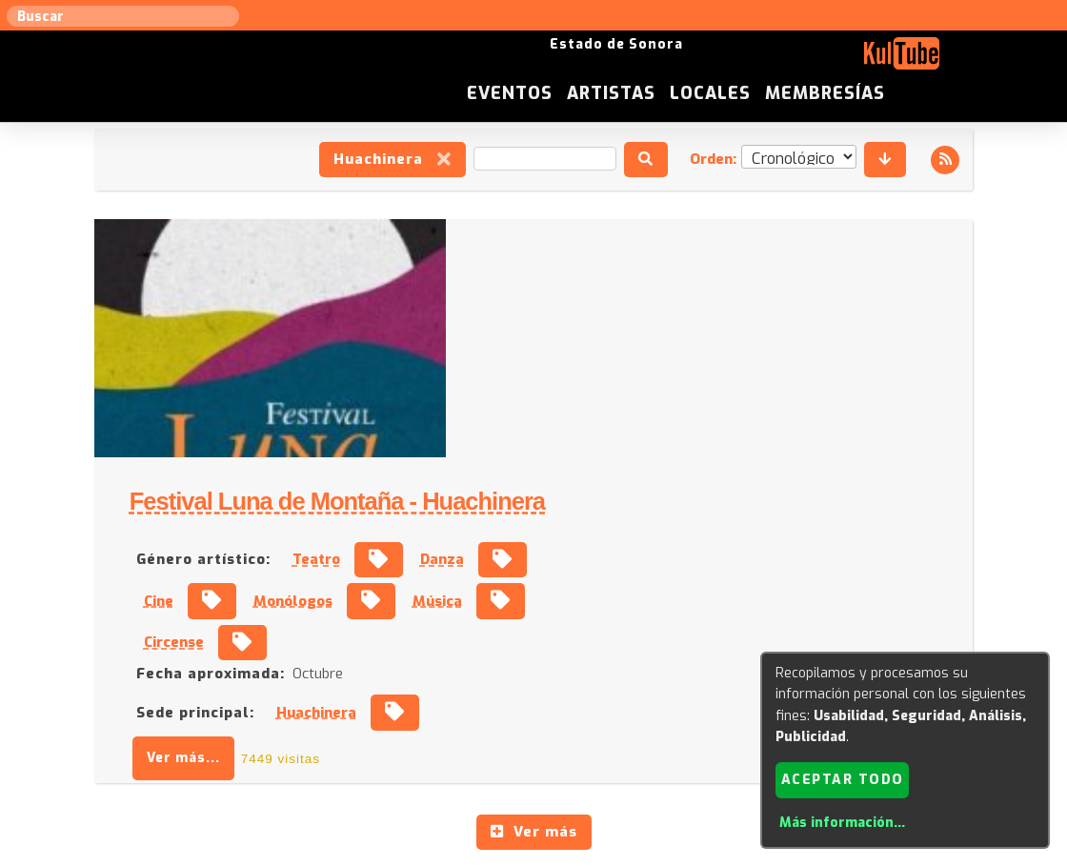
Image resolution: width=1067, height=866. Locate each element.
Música (783, 363)
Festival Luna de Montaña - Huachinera (683, 264)
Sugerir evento (397, 673)
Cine (504, 363)
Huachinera (391, 160)
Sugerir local (286, 673)
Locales (840, 61)
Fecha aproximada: (556, 436)
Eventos (640, 61)
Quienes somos (724, 673)
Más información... (842, 823)
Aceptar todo (842, 779)
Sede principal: (541, 474)
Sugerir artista (176, 673)
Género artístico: (549, 322)
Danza (788, 322)
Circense (520, 404)
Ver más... (529, 520)
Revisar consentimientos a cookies (533, 855)
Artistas (741, 61)
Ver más (534, 594)
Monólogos (638, 363)
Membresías (956, 61)
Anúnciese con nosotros (544, 673)
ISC (649, 673)
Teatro (662, 322)
